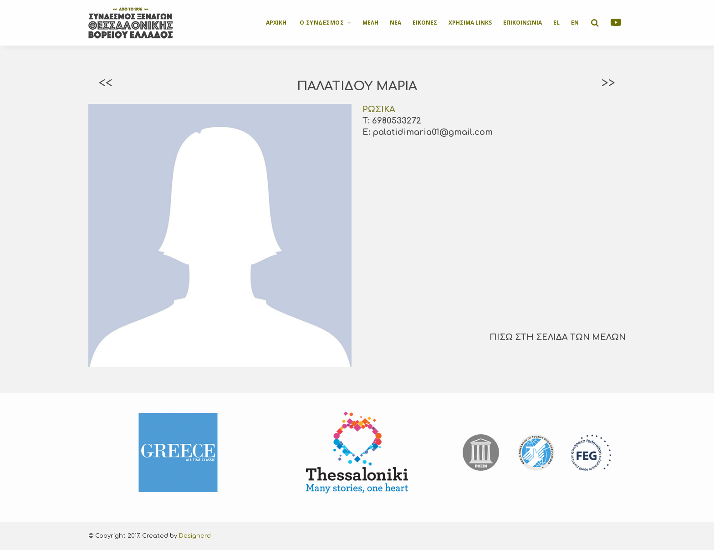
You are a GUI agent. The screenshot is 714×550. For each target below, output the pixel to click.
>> (608, 83)
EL (556, 22)
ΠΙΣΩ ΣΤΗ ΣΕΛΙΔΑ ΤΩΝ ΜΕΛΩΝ (558, 337)
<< (105, 83)
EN (575, 22)
